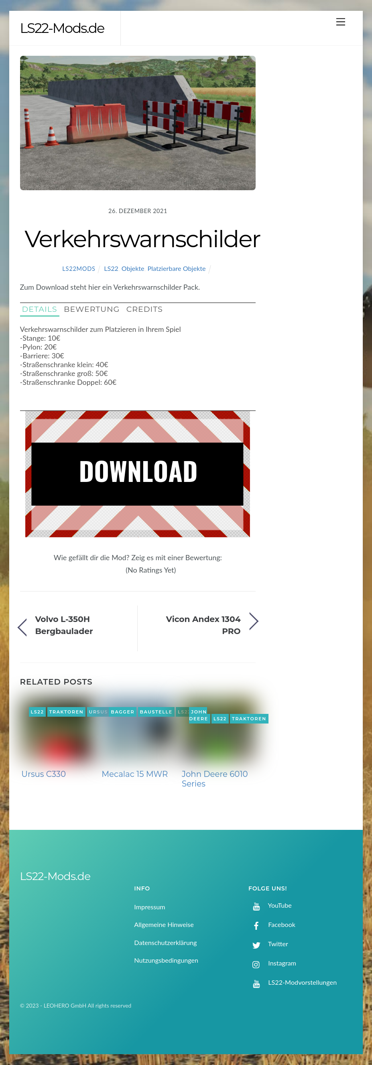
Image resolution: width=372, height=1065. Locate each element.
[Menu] (341, 21)
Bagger (122, 712)
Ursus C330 (43, 774)
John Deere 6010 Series (215, 779)
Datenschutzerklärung (165, 942)
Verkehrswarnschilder (142, 238)
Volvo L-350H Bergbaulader (64, 625)
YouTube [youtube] (270, 905)
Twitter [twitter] (268, 943)
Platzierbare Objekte (177, 268)
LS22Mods (78, 268)
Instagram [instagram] (272, 963)
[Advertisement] (312, 185)
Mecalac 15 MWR (135, 774)
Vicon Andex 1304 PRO (203, 625)
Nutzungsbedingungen (166, 960)
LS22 (111, 268)
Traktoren (66, 712)
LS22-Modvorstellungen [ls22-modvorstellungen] (292, 982)
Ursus (98, 712)
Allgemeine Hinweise (164, 924)
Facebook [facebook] (271, 924)
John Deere (198, 715)
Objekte (133, 268)
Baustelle (156, 712)
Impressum (149, 907)
